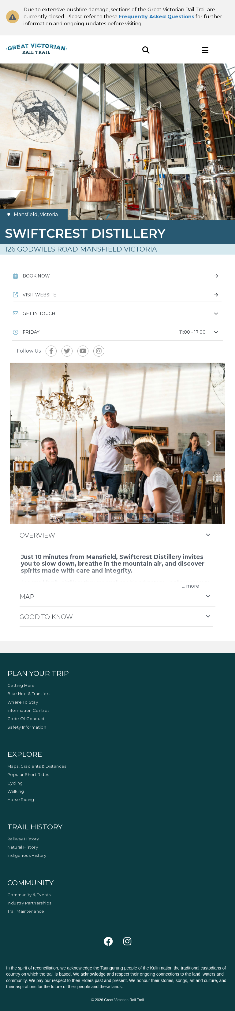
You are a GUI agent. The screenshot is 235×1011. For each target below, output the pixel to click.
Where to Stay (22, 702)
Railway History (23, 838)
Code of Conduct (26, 718)
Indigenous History (26, 855)
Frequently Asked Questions (156, 17)
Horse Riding (20, 799)
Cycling (15, 783)
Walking (15, 791)
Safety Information (26, 727)
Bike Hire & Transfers (28, 693)
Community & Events (28, 894)
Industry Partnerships (29, 902)
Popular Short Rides (28, 774)
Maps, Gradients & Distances (36, 766)
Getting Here (21, 685)
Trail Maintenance (25, 911)
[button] (117, 313)
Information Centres (28, 710)
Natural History (22, 847)
